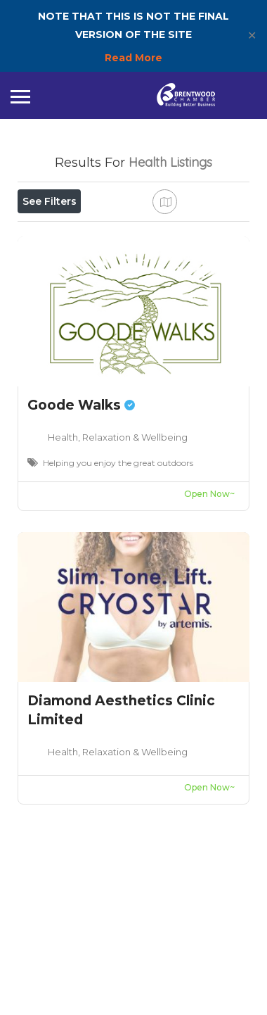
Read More (133, 57)
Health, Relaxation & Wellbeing (118, 571)
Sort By (49, 295)
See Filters (49, 201)
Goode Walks (81, 539)
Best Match (167, 264)
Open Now (58, 232)
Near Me (82, 264)
